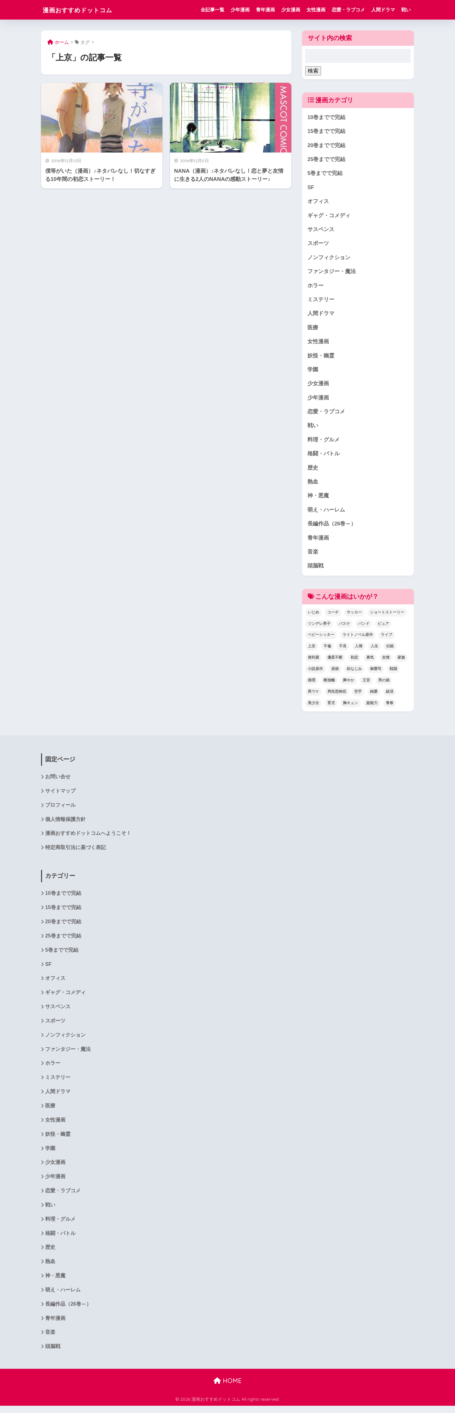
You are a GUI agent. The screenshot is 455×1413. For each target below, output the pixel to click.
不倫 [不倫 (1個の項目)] (327, 649)
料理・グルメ (323, 442)
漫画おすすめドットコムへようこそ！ (88, 837)
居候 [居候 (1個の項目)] (335, 672)
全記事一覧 (212, 9)
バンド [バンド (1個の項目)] (363, 627)
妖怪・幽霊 (320, 357)
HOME (228, 1388)
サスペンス (320, 230)
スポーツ (318, 244)
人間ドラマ (383, 9)
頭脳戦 (315, 569)
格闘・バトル (323, 456)
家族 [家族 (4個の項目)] (401, 661)
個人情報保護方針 (65, 823)
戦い (406, 9)
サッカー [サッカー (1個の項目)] (354, 615)
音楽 (312, 555)
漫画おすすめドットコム (86, 9)
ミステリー (320, 301)
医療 (312, 329)
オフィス (318, 202)
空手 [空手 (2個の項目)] (358, 695)
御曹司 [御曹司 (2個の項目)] (375, 672)
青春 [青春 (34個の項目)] (389, 706)
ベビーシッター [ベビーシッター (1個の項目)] (321, 638)
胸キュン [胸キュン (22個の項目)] (350, 706)
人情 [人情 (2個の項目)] (358, 649)
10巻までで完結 (326, 117)
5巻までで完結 (325, 174)
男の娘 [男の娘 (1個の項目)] (384, 683)
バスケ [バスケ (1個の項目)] (344, 627)
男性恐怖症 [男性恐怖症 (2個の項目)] (336, 695)
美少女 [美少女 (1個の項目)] (313, 706)
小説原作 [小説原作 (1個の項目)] (315, 672)
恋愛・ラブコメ (348, 9)
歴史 (312, 470)
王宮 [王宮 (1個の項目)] (366, 683)
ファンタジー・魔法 (331, 273)
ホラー (315, 287)
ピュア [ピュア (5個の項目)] (383, 627)
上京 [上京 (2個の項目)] (311, 649)
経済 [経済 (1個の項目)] (389, 695)
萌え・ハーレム (326, 513)
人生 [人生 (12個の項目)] (374, 649)
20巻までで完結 (326, 145)
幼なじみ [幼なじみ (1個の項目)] (354, 672)
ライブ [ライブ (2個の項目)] (386, 638)
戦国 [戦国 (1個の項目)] (393, 672)
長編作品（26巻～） (331, 527)
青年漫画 (265, 9)
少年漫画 (240, 9)
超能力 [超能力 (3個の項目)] (372, 706)
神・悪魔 (318, 498)
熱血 (312, 484)
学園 (312, 371)
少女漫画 (290, 9)
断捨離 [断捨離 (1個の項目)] (329, 683)
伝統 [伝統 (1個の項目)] (390, 649)
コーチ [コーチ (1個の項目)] (333, 615)
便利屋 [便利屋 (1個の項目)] (313, 661)
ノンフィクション (328, 258)
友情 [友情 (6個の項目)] (386, 661)
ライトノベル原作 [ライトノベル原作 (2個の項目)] (358, 638)
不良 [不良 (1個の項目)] (343, 649)
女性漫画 (315, 9)
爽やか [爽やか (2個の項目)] (348, 683)
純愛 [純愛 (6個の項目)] (374, 695)
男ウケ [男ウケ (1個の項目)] (313, 695)
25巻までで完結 (326, 160)
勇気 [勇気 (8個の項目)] (370, 661)
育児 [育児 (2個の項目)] (331, 706)
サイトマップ (60, 794)
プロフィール (60, 808)
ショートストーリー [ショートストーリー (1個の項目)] (387, 615)
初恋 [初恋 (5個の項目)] (354, 661)
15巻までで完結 (326, 132)
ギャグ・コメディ (328, 216)
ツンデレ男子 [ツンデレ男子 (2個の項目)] (319, 627)
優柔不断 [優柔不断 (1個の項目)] (335, 661)
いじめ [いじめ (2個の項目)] (313, 615)
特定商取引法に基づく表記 (75, 851)
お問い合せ (57, 780)
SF (310, 188)
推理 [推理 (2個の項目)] (311, 683)
